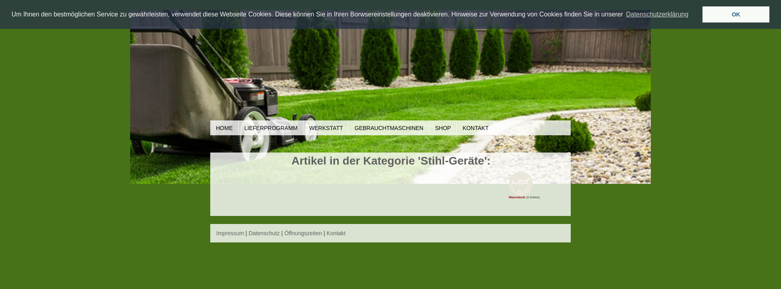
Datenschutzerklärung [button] (657, 14)
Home (224, 128)
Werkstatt (326, 128)
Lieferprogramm (271, 128)
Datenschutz (264, 233)
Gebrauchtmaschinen (388, 128)
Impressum (230, 233)
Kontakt (476, 128)
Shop (443, 128)
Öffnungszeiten (303, 233)
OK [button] (736, 14)
